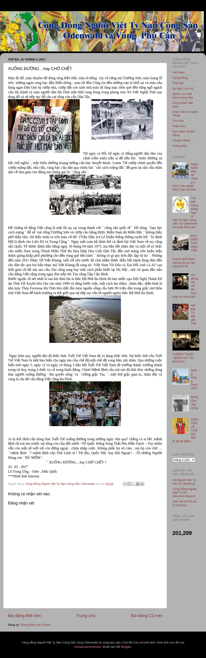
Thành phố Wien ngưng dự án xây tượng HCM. (183, 262)
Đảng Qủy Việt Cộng (194, 402)
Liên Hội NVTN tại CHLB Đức (184, 503)
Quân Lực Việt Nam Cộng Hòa (182, 95)
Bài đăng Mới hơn (24, 615)
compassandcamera (87, 646)
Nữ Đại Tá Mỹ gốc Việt (193, 314)
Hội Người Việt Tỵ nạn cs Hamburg (184, 481)
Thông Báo (179, 145)
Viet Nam (178, 72)
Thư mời (178, 120)
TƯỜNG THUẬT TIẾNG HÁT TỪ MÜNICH (183, 357)
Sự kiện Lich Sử (183, 88)
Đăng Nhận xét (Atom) (36, 624)
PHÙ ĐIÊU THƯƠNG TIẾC (194, 243)
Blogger (126, 646)
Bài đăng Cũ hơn (146, 615)
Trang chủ (85, 615)
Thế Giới (178, 83)
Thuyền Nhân (181, 140)
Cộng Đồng (180, 77)
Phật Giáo (179, 126)
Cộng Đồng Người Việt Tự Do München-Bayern (184, 492)
